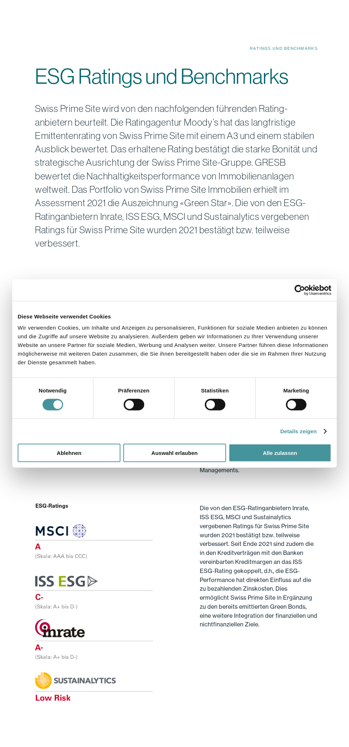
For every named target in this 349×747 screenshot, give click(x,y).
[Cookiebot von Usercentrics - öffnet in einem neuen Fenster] (299, 290)
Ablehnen (69, 453)
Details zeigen (298, 431)
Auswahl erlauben (174, 453)
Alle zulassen (280, 453)
